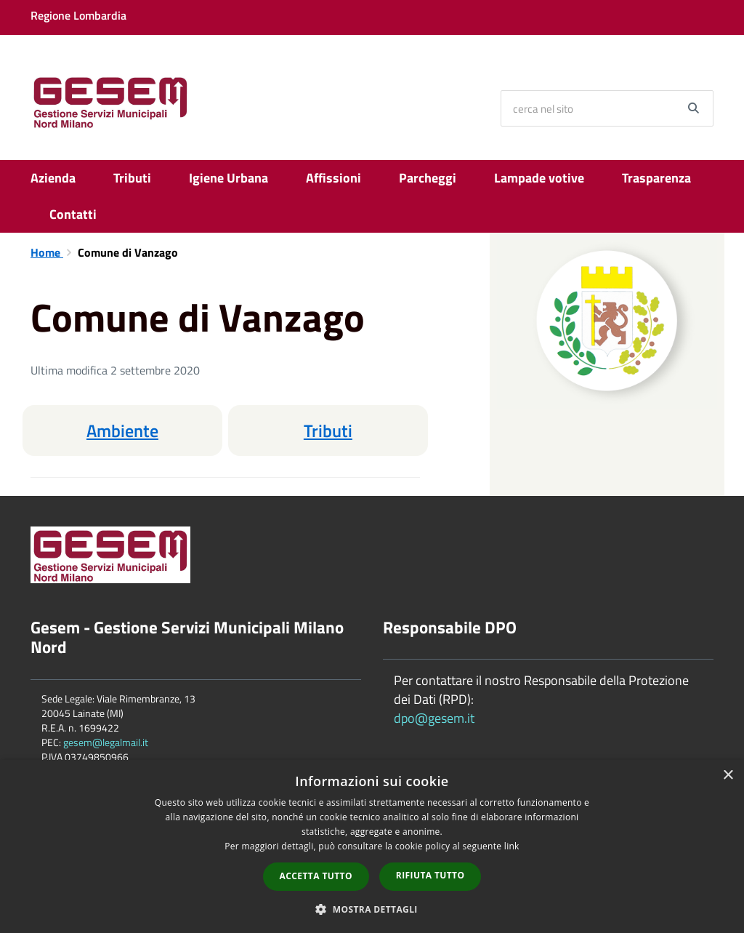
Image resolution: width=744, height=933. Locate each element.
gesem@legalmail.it (105, 742)
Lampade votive (539, 178)
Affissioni (333, 178)
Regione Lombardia (78, 15)
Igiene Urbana (228, 178)
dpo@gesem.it (434, 718)
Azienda (53, 178)
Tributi (132, 178)
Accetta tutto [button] (316, 876)
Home (47, 252)
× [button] (727, 775)
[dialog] (372, 846)
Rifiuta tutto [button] (430, 875)
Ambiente (122, 430)
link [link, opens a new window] (511, 846)
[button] (372, 909)
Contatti (73, 214)
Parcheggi (427, 178)
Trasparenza (656, 178)
